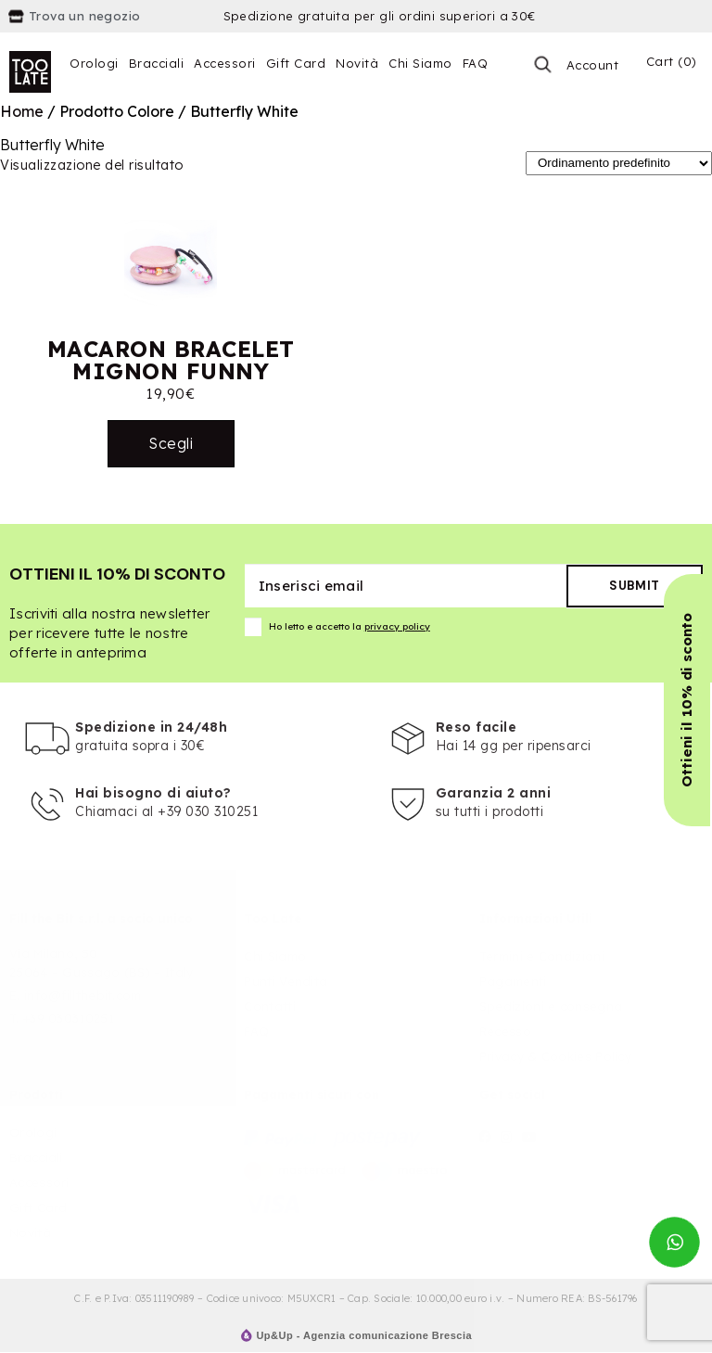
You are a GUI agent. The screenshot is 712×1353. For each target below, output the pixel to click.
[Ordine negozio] (619, 162)
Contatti (269, 1006)
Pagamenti (513, 981)
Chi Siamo (420, 63)
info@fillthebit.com (83, 995)
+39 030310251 (68, 1018)
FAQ (476, 63)
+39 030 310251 (208, 811)
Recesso (505, 1031)
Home (22, 111)
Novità (357, 63)
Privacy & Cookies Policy (555, 1056)
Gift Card (296, 63)
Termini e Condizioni (541, 956)
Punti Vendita (285, 981)
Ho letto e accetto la (337, 627)
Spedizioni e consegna (550, 1006)
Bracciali (156, 63)
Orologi (94, 63)
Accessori (225, 63)
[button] (687, 700)
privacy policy (397, 626)
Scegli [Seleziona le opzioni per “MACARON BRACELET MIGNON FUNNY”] (170, 443)
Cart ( (671, 61)
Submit (634, 586)
